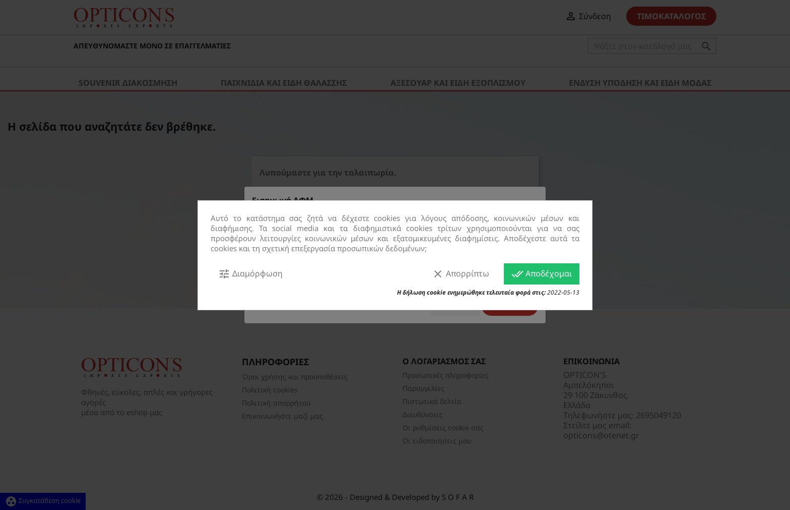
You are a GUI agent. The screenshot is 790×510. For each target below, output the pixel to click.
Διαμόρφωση (250, 274)
